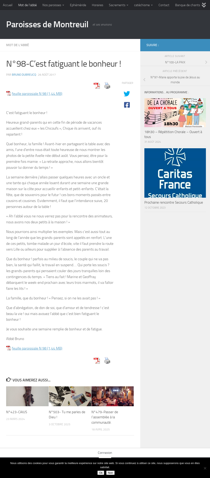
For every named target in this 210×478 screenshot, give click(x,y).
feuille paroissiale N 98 (29, 93)
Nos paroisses (51, 5)
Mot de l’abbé (27, 5)
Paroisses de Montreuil (47, 24)
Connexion (105, 453)
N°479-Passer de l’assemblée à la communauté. (104, 417)
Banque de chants (187, 5)
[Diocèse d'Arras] (194, 44)
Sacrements (117, 5)
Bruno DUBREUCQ (24, 74)
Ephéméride (78, 5)
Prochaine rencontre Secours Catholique (173, 202)
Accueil (8, 5)
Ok (101, 472)
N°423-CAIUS (16, 412)
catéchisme (142, 5)
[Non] (205, 468)
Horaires (97, 5)
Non (110, 472)
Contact (164, 5)
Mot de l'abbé (17, 45)
